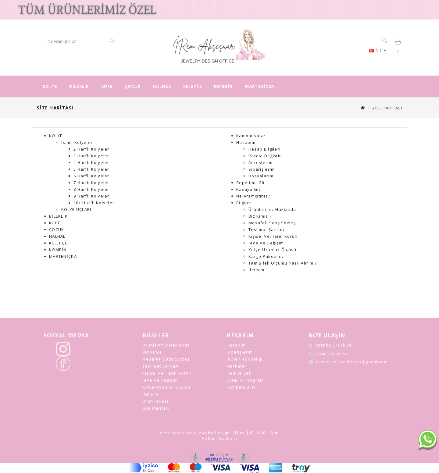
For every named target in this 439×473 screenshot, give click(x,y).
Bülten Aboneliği (244, 359)
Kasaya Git (248, 189)
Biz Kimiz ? (260, 216)
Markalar (236, 366)
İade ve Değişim (266, 243)
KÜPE (107, 86)
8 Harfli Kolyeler (91, 189)
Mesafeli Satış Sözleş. (272, 223)
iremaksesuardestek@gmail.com (352, 362)
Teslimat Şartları (266, 229)
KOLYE (50, 86)
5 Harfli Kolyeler (91, 169)
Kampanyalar (251, 135)
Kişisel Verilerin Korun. (273, 236)
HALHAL (162, 86)
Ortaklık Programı (246, 380)
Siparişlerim (261, 169)
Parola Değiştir (264, 155)
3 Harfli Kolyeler (91, 155)
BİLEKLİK (79, 86)
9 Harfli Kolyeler (91, 196)
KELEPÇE (192, 86)
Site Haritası (387, 108)
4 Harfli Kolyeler (91, 162)
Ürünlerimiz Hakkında (272, 209)
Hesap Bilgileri (264, 149)
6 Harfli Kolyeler (91, 176)
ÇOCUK (133, 86)
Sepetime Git (250, 182)
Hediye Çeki (240, 373)
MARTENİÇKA (260, 86)
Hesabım (245, 142)
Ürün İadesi (155, 401)
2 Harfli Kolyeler (91, 149)
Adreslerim (260, 162)
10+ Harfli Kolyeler (93, 202)
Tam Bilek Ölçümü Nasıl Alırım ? (282, 263)
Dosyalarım (260, 176)
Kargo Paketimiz (266, 256)
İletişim (256, 269)
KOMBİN (223, 86)
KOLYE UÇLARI (76, 209)
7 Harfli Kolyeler (91, 182)
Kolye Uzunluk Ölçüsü (272, 249)
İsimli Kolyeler (77, 142)
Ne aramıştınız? (253, 196)
